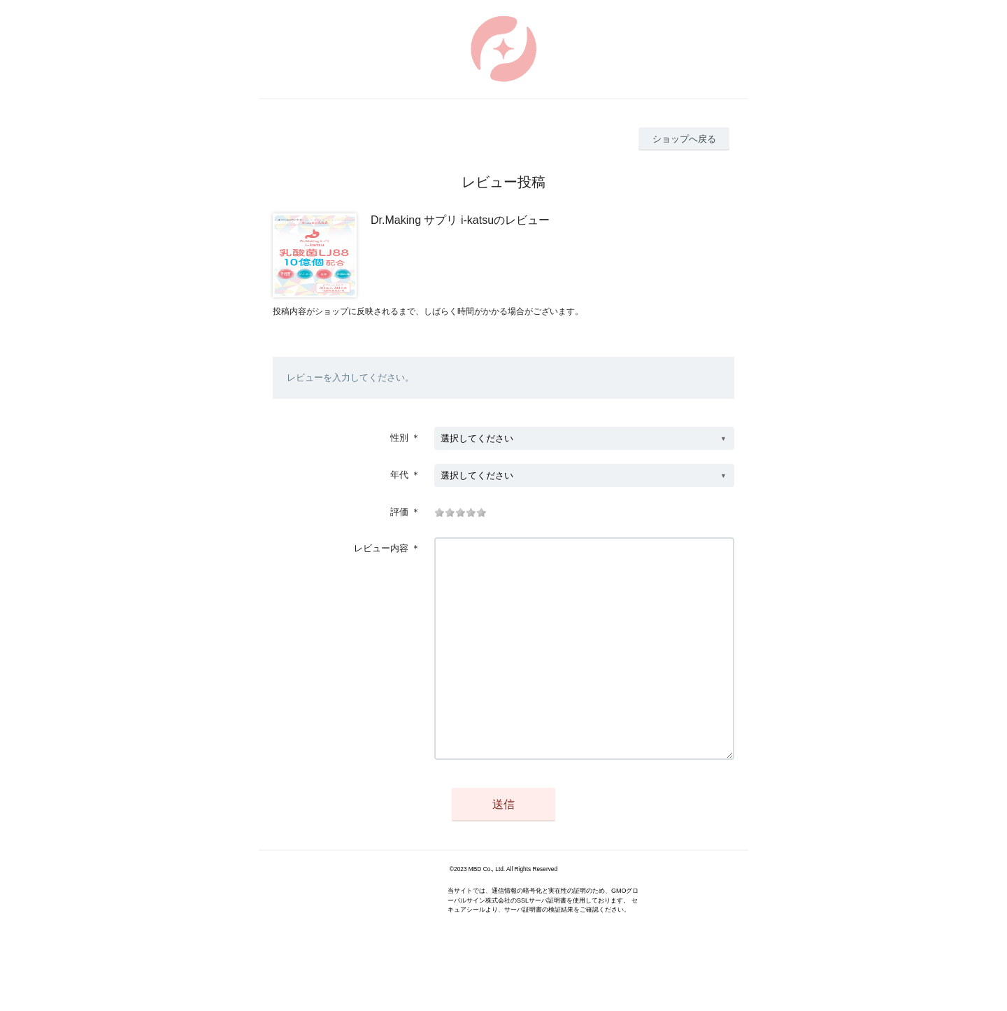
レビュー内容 (381, 548)
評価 (399, 512)
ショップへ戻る (684, 139)
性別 (399, 437)
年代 (399, 474)
